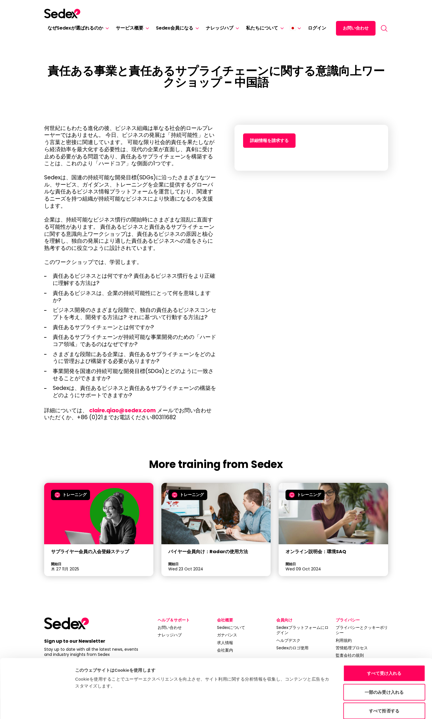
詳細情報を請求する (269, 140)
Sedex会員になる (174, 28)
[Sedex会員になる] (196, 28)
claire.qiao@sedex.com (123, 410)
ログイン (317, 28)
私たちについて (262, 28)
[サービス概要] (146, 28)
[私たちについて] (281, 28)
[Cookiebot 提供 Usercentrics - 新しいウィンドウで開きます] (37, 708)
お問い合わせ (356, 28)
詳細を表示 (289, 707)
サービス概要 (129, 28)
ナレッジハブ (219, 28)
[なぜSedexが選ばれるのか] (106, 28)
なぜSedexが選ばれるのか (75, 28)
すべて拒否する (384, 681)
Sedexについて (231, 627)
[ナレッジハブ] (236, 28)
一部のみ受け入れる (384, 662)
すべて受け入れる (384, 643)
